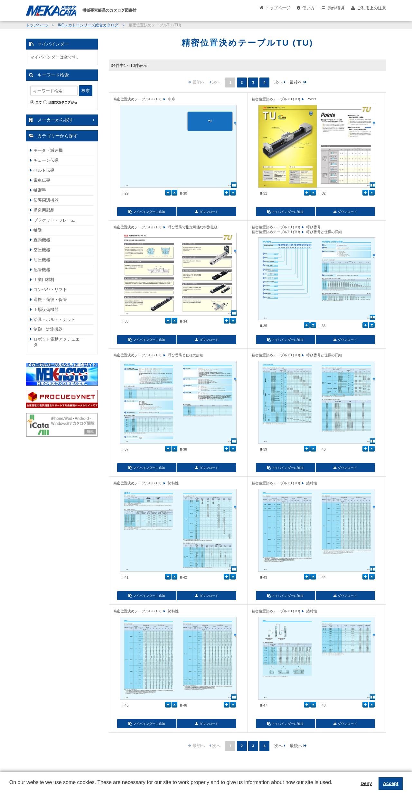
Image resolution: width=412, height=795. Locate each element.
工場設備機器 (46, 309)
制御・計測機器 (48, 329)
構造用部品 (43, 210)
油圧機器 (41, 259)
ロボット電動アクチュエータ (58, 342)
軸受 (37, 230)
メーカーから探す (55, 120)
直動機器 (41, 239)
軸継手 (39, 190)
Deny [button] (366, 783)
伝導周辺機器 (46, 200)
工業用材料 (43, 279)
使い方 (308, 7)
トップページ (277, 7)
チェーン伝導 (46, 160)
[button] (10, 787)
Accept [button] (390, 783)
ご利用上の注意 (371, 7)
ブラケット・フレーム (54, 220)
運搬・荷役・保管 (50, 299)
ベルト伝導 (43, 170)
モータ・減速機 (48, 150)
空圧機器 (41, 249)
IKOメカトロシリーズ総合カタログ (88, 25)
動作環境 (336, 7)
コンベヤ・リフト (50, 289)
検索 (85, 90)
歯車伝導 (41, 180)
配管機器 (41, 269)
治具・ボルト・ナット (54, 319)
